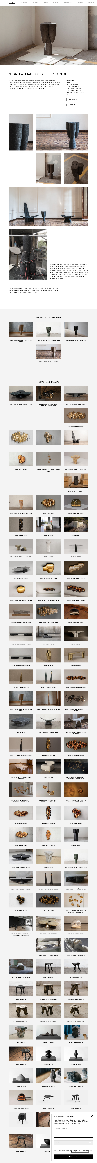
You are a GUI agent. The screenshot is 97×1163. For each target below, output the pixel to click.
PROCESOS (56, 3)
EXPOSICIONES (68, 3)
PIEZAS (46, 3)
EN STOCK (35, 3)
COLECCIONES (23, 3)
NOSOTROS (80, 3)
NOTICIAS (91, 3)
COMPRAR (72, 105)
